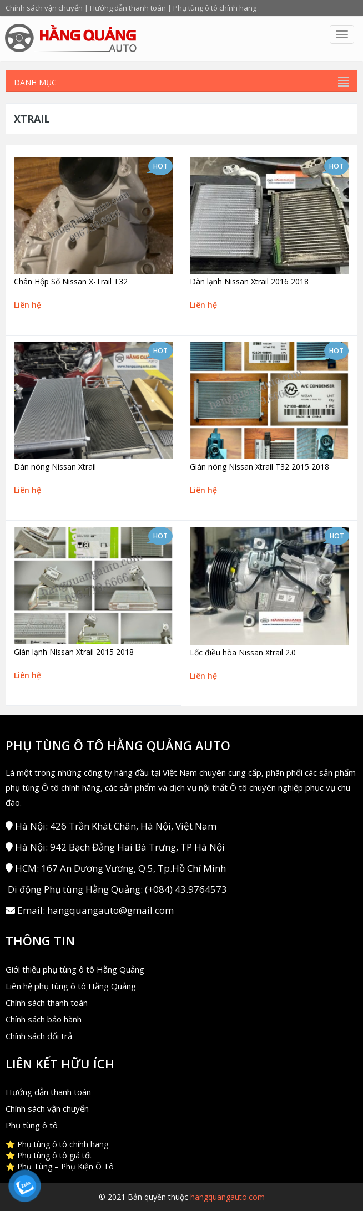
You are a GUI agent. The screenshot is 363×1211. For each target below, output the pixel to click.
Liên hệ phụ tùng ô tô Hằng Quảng (71, 985)
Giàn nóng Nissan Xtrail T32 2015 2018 (259, 467)
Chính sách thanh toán (47, 1002)
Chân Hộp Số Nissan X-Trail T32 (71, 282)
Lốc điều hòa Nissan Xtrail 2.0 (243, 653)
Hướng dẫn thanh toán (128, 8)
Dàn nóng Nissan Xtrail (55, 467)
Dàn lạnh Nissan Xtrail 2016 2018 (249, 282)
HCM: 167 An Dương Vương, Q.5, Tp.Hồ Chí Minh (116, 868)
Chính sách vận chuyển (44, 8)
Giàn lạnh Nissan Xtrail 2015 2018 (74, 652)
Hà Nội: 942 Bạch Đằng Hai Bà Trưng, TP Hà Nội (115, 847)
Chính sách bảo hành (44, 1019)
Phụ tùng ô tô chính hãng (214, 8)
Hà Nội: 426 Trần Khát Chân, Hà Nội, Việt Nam (111, 826)
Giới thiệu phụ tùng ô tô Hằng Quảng (75, 969)
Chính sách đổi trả (39, 1035)
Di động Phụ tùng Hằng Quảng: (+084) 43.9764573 (116, 889)
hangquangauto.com (227, 1197)
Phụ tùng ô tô (32, 1125)
